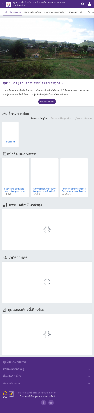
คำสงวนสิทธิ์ (49, 390)
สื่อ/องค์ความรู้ (75, 12)
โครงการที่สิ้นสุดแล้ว (60, 118)
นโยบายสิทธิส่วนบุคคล (29, 390)
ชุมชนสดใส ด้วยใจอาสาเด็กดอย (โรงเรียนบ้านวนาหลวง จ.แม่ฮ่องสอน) (39, 3)
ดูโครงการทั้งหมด (83, 118)
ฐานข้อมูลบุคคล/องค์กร (55, 12)
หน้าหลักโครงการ (12, 12)
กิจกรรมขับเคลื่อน (32, 12)
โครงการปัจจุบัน (39, 118)
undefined (10, 142)
